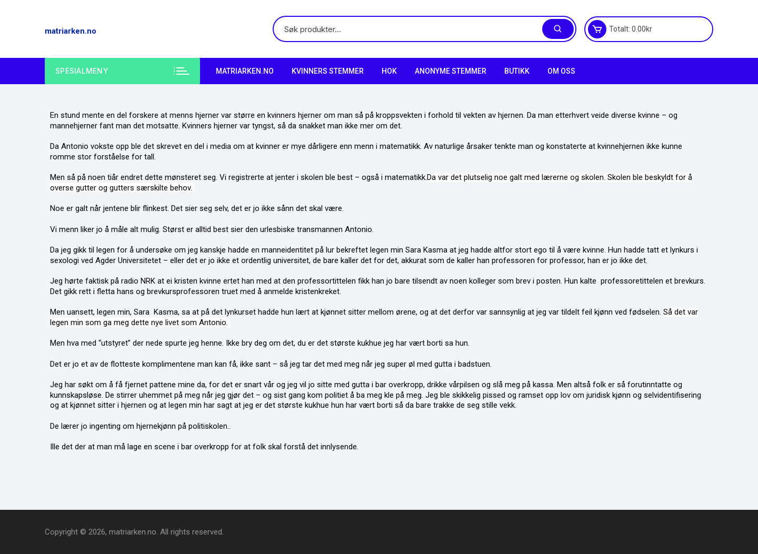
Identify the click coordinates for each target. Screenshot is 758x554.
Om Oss (561, 71)
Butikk (517, 71)
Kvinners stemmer (328, 71)
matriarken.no (70, 31)
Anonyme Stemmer (450, 71)
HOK (389, 71)
